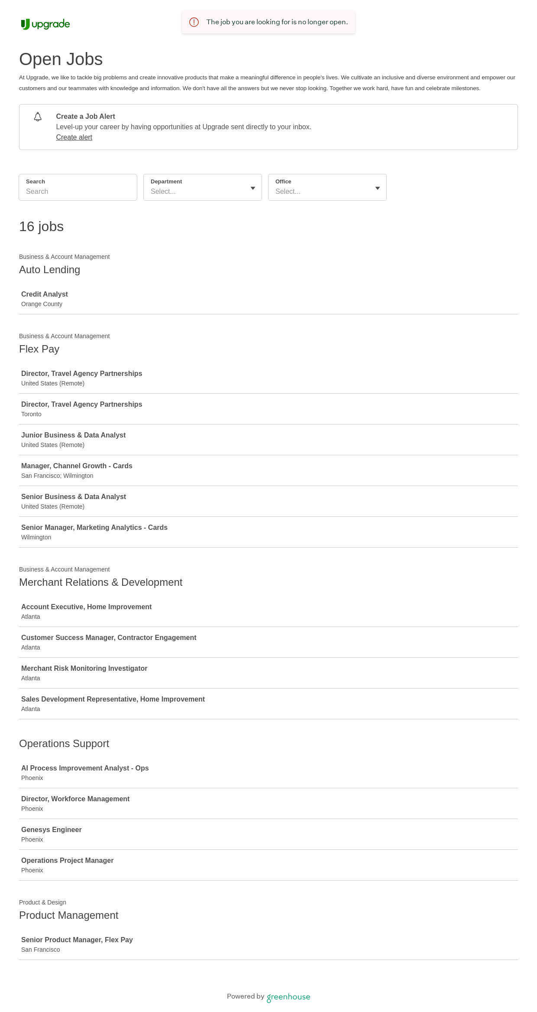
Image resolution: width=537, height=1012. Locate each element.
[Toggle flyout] (253, 188)
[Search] (78, 193)
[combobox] (151, 191)
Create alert (74, 137)
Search (35, 181)
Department (166, 181)
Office (283, 181)
